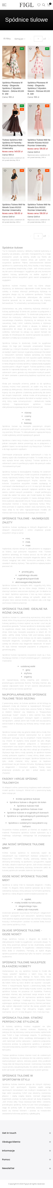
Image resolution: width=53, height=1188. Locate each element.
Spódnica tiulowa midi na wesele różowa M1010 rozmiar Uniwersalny (39, 143)
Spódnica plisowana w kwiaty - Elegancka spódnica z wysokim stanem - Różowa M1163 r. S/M (39, 88)
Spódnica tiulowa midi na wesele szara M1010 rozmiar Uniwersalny (13, 207)
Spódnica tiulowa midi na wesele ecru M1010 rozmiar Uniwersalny (39, 207)
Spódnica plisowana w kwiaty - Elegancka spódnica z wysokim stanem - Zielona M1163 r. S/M (13, 88)
